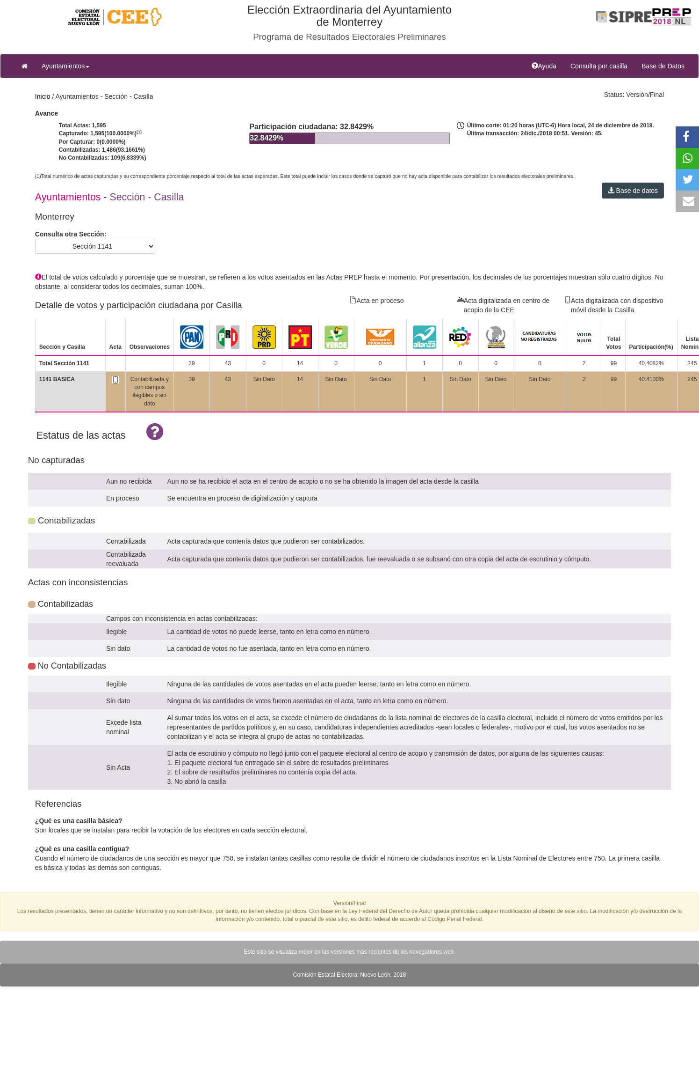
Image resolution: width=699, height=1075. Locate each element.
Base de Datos (663, 66)
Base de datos (633, 190)
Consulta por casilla (602, 65)
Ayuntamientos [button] (65, 66)
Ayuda (547, 65)
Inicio (42, 96)
